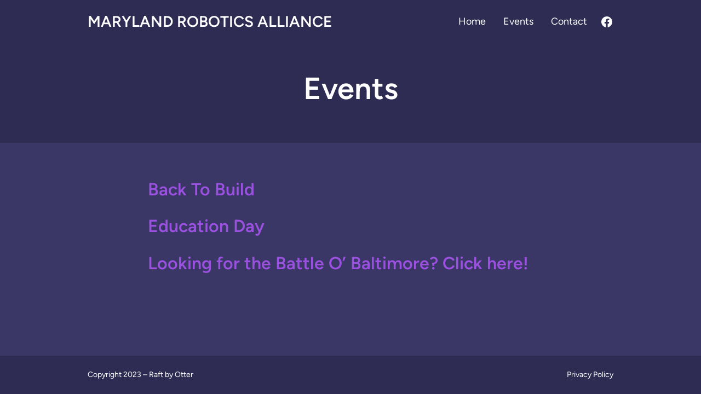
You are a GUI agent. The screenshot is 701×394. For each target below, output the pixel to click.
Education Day (206, 226)
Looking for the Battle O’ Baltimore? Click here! (338, 263)
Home (472, 21)
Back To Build (201, 189)
